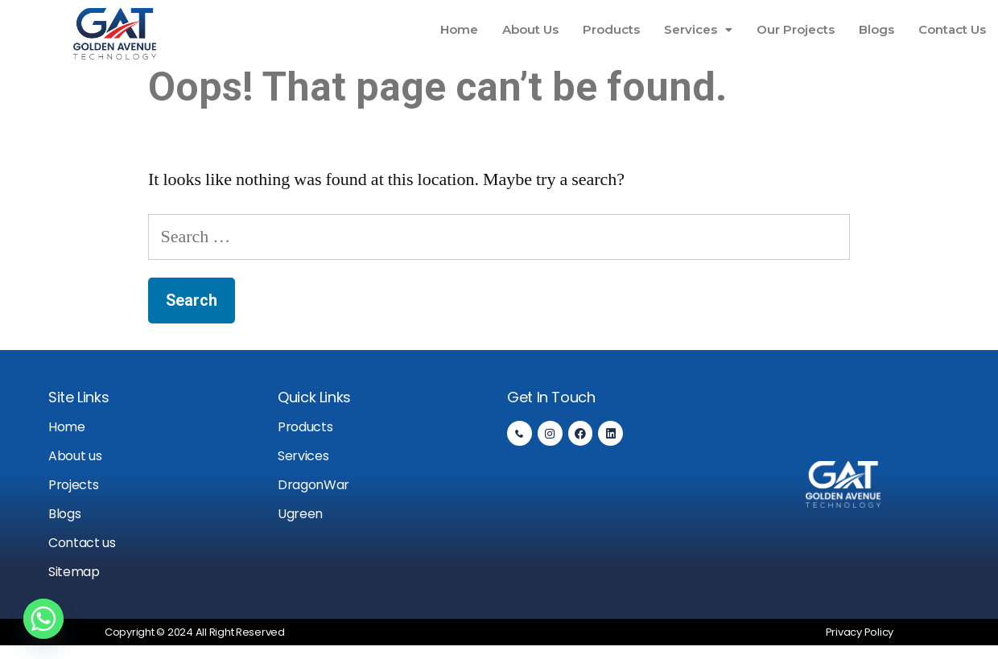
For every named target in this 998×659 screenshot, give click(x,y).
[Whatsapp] (43, 619)
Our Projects (796, 29)
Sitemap (74, 571)
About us (74, 456)
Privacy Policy (859, 632)
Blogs (876, 29)
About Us (530, 29)
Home (459, 29)
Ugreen (300, 514)
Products (611, 29)
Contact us (82, 542)
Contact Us (952, 29)
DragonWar (313, 485)
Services (698, 29)
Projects (73, 485)
